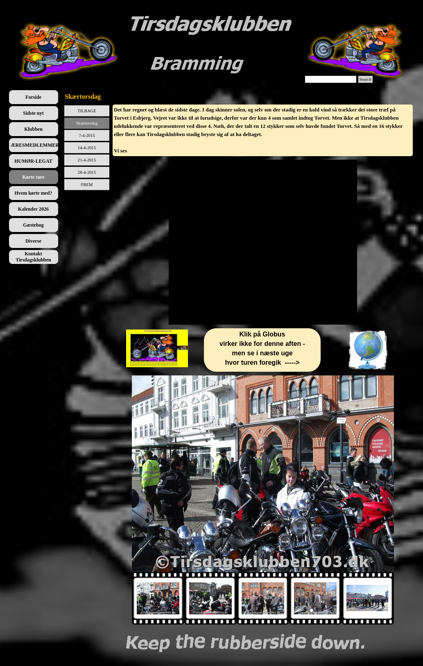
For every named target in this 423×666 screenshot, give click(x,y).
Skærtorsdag (86, 123)
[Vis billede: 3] (263, 598)
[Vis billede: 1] (158, 598)
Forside (33, 97)
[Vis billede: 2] (210, 598)
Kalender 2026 (33, 209)
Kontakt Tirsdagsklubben (33, 257)
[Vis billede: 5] (368, 598)
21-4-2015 (87, 160)
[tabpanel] (263, 130)
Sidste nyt (33, 113)
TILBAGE (86, 111)
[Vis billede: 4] (315, 598)
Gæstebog (33, 225)
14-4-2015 (87, 147)
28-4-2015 (87, 172)
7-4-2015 (87, 135)
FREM (87, 184)
